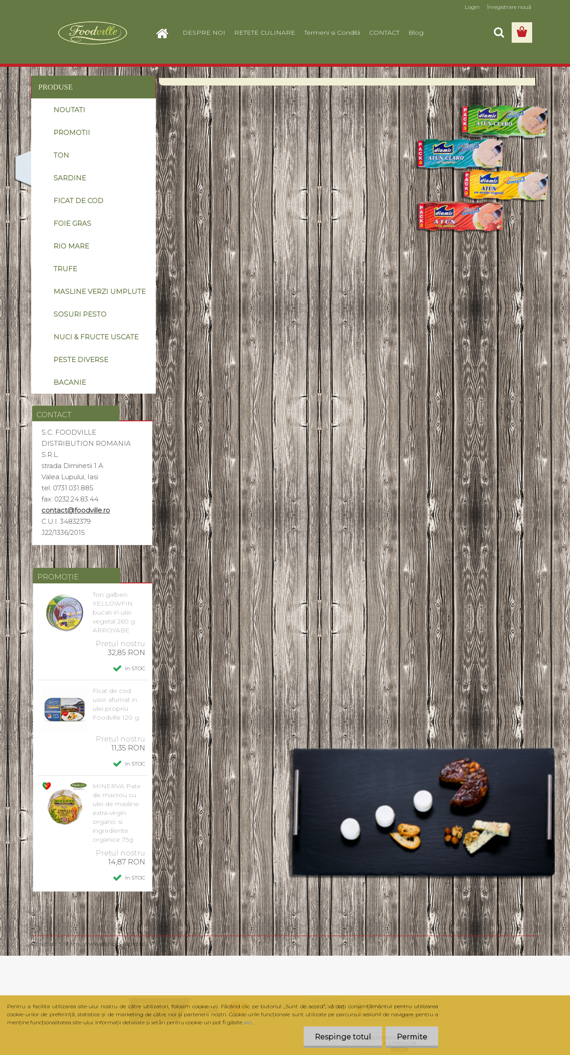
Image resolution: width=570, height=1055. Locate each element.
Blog (415, 33)
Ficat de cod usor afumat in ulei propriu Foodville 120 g (116, 704)
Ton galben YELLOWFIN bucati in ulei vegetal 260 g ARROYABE (114, 612)
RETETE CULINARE (264, 33)
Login (472, 7)
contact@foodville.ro (75, 510)
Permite (412, 1037)
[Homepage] (165, 32)
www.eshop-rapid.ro (114, 944)
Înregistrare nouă (509, 7)
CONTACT (384, 33)
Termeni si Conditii (332, 33)
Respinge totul (343, 1037)
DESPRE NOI (204, 33)
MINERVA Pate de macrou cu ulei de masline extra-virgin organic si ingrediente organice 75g (117, 812)
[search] (499, 32)
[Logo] (92, 33)
